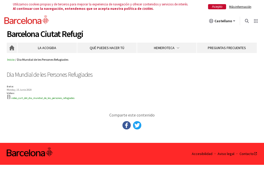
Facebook (126, 125)
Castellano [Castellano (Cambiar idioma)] (222, 22)
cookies (147, 8)
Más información (240, 7)
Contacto (248, 154)
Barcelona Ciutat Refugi (45, 33)
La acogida (47, 47)
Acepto (217, 7)
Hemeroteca (166, 47)
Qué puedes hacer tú (107, 47)
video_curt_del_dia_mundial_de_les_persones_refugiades (43, 98)
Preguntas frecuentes (227, 47)
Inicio (12, 48)
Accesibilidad (202, 154)
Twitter (137, 125)
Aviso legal (226, 154)
